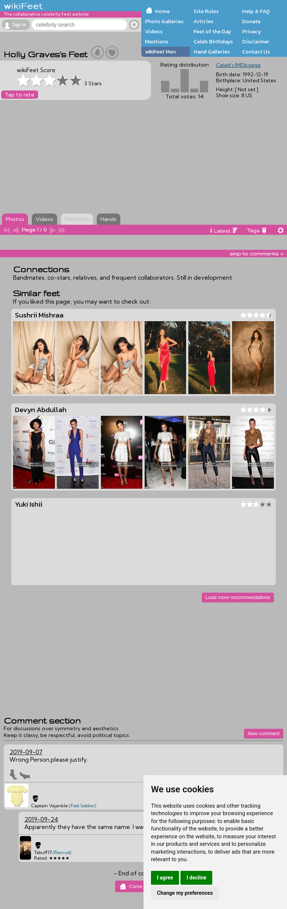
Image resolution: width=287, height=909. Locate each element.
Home (162, 11)
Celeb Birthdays (213, 41)
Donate (251, 21)
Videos (154, 31)
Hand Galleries (212, 51)
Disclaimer (255, 41)
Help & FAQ (256, 11)
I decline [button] (196, 878)
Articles (203, 21)
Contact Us (256, 51)
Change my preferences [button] (185, 893)
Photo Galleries (164, 21)
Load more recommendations (238, 597)
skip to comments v (256, 254)
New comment (264, 733)
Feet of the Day (212, 31)
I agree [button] (165, 878)
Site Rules (206, 11)
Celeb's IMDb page (238, 65)
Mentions (156, 41)
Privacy (251, 31)
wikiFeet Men (160, 51)
